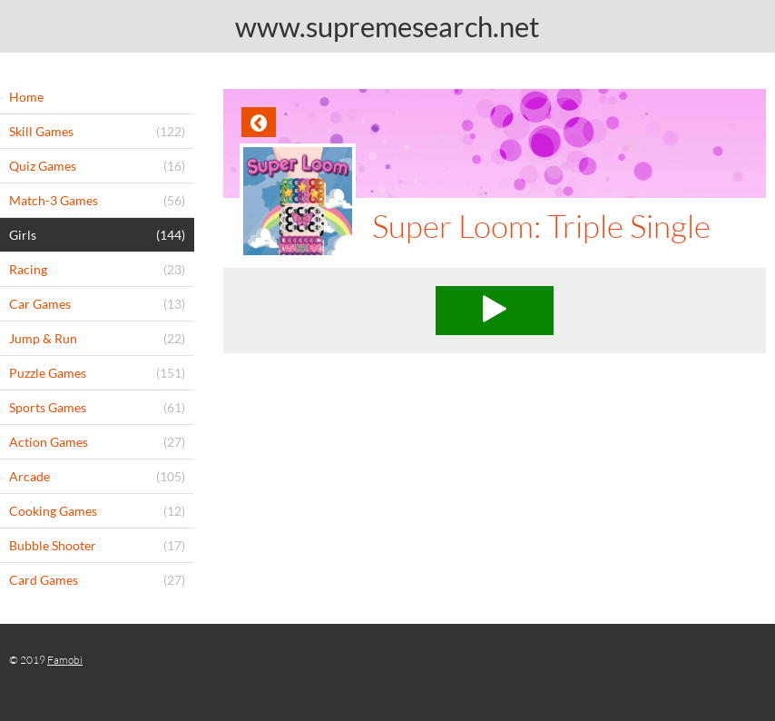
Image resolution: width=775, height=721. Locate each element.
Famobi (65, 660)
